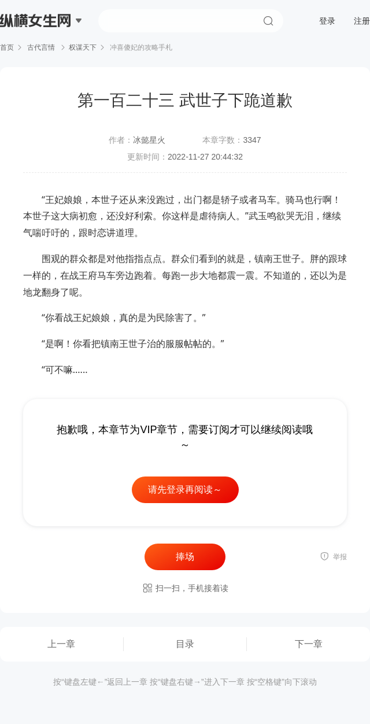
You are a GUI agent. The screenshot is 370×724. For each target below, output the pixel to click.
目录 (185, 644)
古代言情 (41, 47)
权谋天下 (83, 47)
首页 (7, 47)
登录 (327, 20)
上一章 (61, 644)
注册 (362, 20)
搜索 (268, 21)
